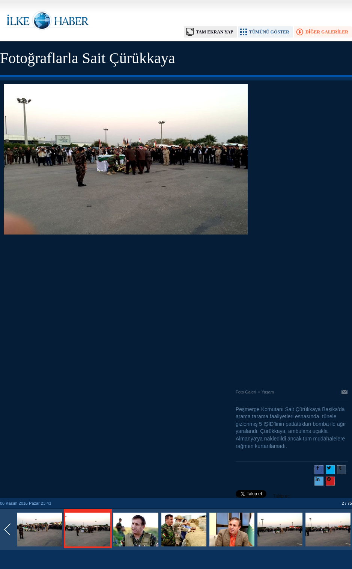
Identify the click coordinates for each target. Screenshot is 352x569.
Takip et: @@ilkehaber (263, 496)
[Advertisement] (70, 309)
